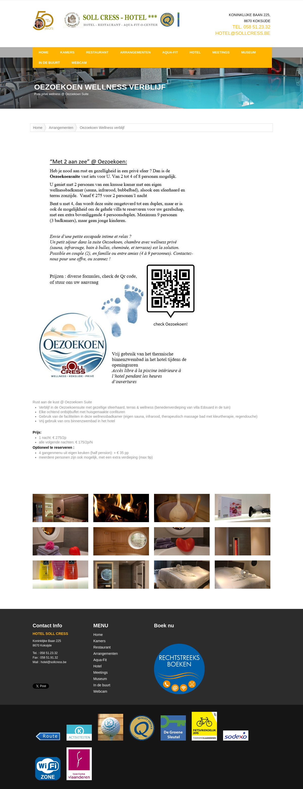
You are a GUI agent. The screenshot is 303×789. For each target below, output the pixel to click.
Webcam (79, 63)
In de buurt (49, 63)
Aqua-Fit (170, 52)
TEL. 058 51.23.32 (251, 27)
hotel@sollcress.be (242, 33)
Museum (248, 52)
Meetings (221, 52)
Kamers (67, 52)
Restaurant (97, 52)
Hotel (195, 52)
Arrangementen (135, 52)
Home (44, 52)
